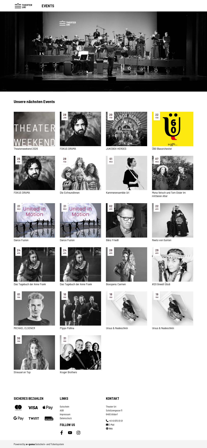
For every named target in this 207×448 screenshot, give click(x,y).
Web (109, 428)
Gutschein (64, 406)
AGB (62, 410)
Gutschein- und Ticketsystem (45, 444)
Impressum (65, 414)
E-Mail (110, 424)
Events (48, 5)
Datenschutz (66, 418)
